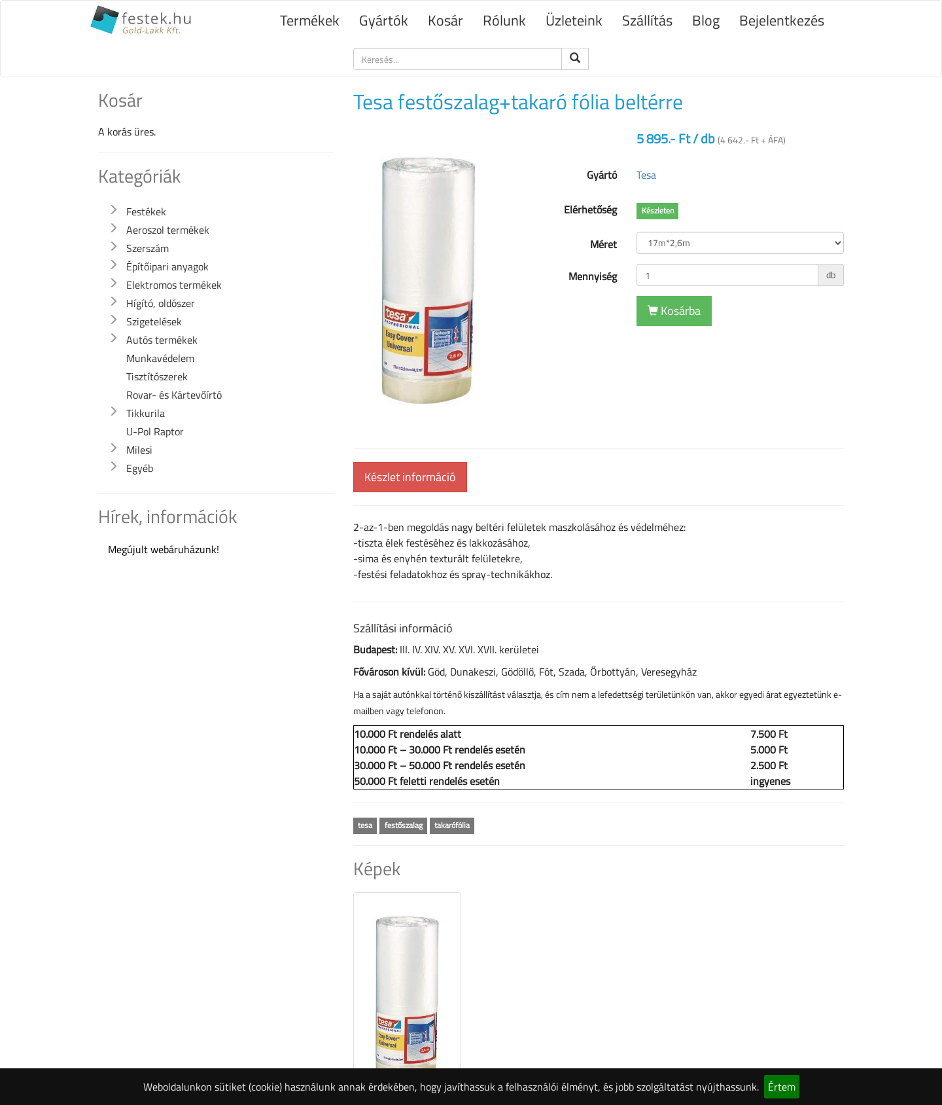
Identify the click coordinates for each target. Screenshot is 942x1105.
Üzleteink (574, 20)
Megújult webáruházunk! (163, 549)
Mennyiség (592, 276)
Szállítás (647, 20)
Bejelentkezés (781, 20)
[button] (113, 210)
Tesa (646, 175)
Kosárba (674, 310)
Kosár (445, 20)
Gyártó (602, 175)
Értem (781, 1087)
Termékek (310, 20)
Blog (706, 20)
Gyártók (383, 20)
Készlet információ (410, 477)
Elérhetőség (590, 209)
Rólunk (504, 20)
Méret (603, 244)
